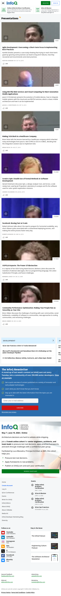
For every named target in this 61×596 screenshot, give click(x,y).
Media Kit (5, 513)
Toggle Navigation (3, 3)
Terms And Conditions (18, 592)
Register (45, 3)
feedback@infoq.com (7, 576)
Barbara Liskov (7, 276)
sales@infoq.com (36, 576)
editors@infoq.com (7, 582)
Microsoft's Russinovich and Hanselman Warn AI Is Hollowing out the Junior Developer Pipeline (27, 352)
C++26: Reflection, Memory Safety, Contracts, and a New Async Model (27, 358)
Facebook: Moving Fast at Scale (14, 223)
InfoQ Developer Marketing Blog (12, 517)
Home (4, 482)
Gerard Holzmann (8, 192)
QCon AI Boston (40, 493)
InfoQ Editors (6, 503)
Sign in (55, 3)
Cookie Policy (30, 592)
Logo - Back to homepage (12, 3)
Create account (7, 485)
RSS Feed (20, 17)
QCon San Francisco (42, 507)
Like (6, 63)
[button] (20, 408)
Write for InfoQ (7, 500)
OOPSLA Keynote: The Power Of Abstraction (19, 265)
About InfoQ (6, 506)
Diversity (5, 520)
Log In (4, 489)
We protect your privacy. (9, 412)
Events (4, 496)
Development (9, 341)
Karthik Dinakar (7, 60)
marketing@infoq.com (38, 582)
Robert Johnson (7, 234)
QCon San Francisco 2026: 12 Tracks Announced (19, 346)
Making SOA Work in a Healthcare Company (19, 136)
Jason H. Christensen (9, 105)
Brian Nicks (6, 147)
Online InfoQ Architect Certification (39, 486)
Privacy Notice (6, 592)
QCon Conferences (8, 493)
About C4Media (7, 510)
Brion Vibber (6, 321)
